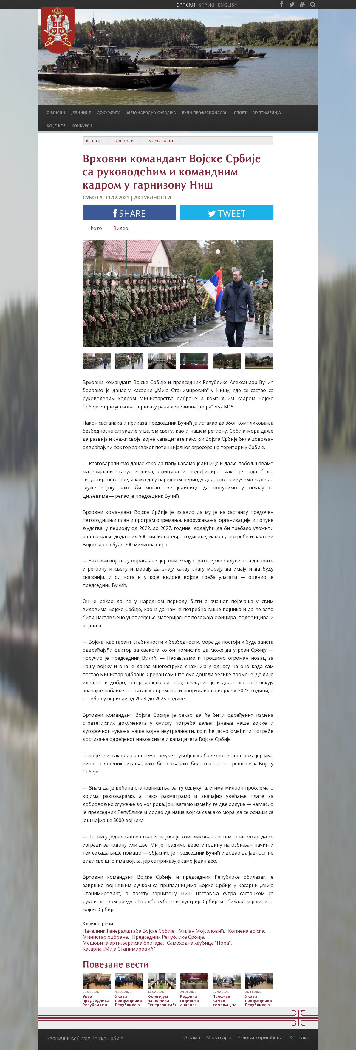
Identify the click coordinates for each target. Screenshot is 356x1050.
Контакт (299, 1037)
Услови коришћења (260, 1037)
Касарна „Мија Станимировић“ (119, 949)
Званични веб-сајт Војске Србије (85, 1038)
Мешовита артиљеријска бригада (123, 943)
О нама (191, 1037)
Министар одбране (105, 937)
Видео (120, 228)
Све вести (125, 140)
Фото (95, 228)
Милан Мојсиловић (201, 931)
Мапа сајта (218, 1037)
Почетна (92, 140)
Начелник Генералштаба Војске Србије (128, 931)
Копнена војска (246, 931)
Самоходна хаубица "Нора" (199, 943)
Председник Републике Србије (168, 937)
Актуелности (161, 140)
